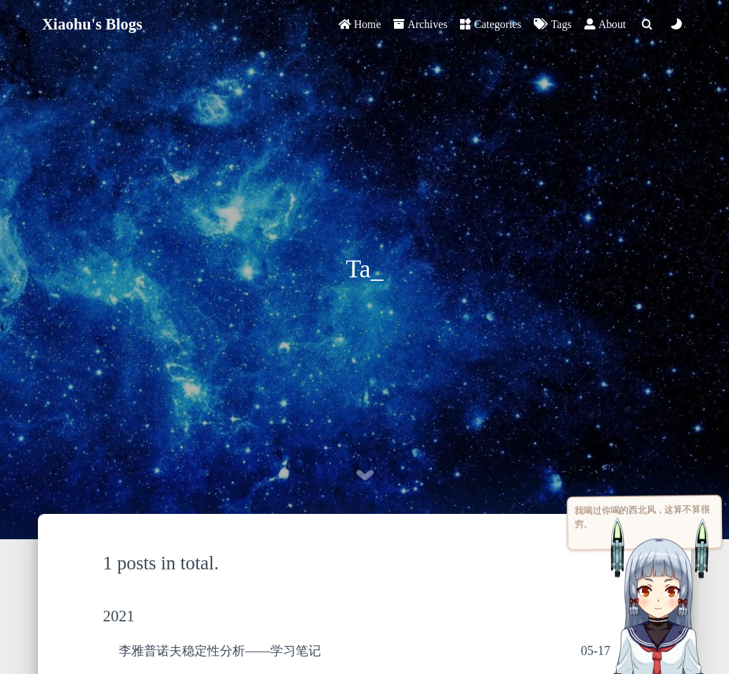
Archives (420, 24)
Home (360, 24)
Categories (490, 24)
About (605, 24)
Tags (552, 24)
